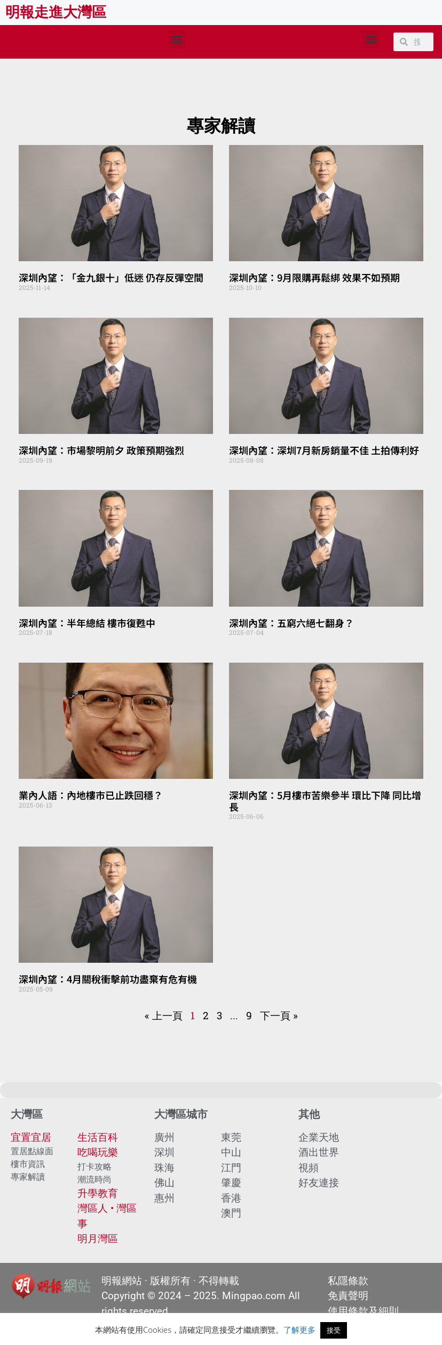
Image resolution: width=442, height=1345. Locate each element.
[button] (177, 39)
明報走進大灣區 (55, 12)
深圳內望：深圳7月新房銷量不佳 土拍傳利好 (324, 450)
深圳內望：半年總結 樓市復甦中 (87, 623)
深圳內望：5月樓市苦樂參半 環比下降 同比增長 (325, 801)
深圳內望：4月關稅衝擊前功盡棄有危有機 (108, 979)
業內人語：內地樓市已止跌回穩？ (91, 795)
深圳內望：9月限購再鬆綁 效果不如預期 (314, 277)
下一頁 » (279, 1015)
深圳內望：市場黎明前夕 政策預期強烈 (101, 450)
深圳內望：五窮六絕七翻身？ (291, 623)
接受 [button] (334, 1330)
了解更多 (299, 1329)
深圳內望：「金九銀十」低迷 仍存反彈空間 (111, 277)
